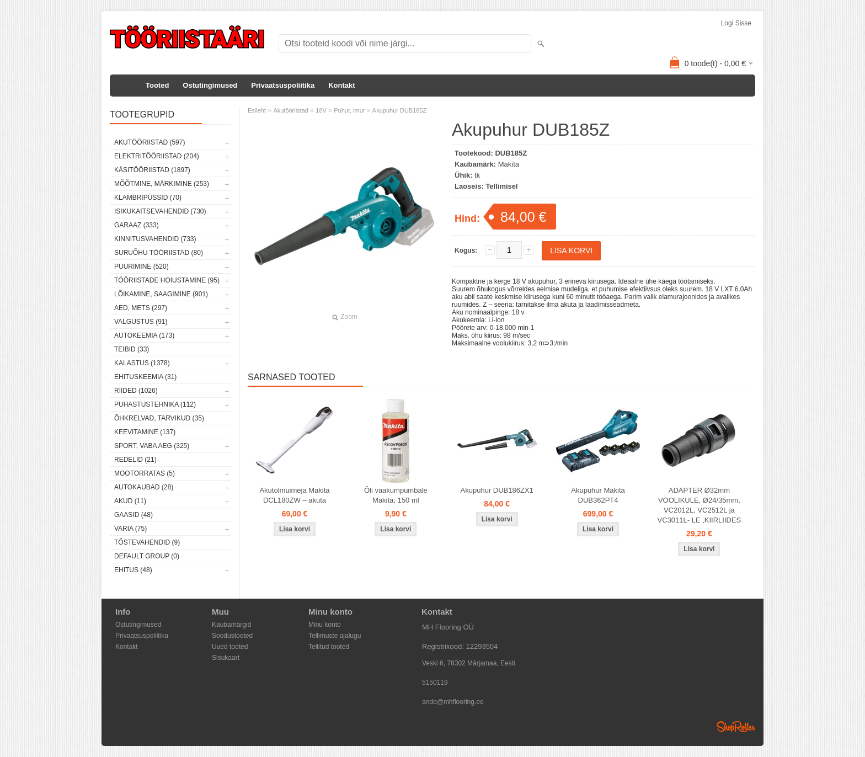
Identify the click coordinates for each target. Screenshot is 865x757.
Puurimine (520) (141, 266)
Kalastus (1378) (142, 363)
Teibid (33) (131, 349)
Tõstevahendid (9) (147, 542)
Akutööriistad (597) (149, 142)
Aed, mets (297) (140, 308)
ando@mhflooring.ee (453, 702)
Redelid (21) (135, 459)
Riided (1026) (136, 391)
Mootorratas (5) (144, 473)
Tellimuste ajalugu (334, 635)
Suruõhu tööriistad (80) (158, 253)
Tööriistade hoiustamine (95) (167, 280)
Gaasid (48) (133, 515)
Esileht (257, 110)
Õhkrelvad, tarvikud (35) (159, 418)
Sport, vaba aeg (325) (151, 446)
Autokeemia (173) (144, 335)
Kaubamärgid (231, 624)
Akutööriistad (290, 110)
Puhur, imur (349, 110)
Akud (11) (130, 501)
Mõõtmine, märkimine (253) (161, 184)
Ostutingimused (210, 85)
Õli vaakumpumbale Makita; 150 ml (396, 495)
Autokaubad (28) (143, 487)
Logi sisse (736, 23)
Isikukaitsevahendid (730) (160, 211)
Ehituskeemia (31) (145, 377)
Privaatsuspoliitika (282, 85)
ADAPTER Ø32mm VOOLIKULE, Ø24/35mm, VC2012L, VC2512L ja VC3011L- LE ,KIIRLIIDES (699, 505)
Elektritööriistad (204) (156, 156)
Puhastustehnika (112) (155, 404)
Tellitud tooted (328, 647)
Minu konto (324, 624)
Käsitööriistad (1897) (152, 170)
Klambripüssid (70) (147, 197)
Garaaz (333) (136, 225)
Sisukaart (225, 658)
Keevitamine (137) (144, 432)
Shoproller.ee (736, 726)
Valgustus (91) (140, 322)
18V (321, 110)
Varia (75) (130, 528)
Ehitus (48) (133, 570)
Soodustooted (232, 635)
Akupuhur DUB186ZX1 (497, 490)
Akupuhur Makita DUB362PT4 (598, 495)
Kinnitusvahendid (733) (155, 239)
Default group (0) (146, 556)
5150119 (435, 682)
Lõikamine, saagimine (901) (161, 294)
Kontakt (341, 85)
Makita (508, 164)
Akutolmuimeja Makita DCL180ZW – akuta (294, 495)
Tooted (157, 85)
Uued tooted (230, 647)
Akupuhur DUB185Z (399, 110)
